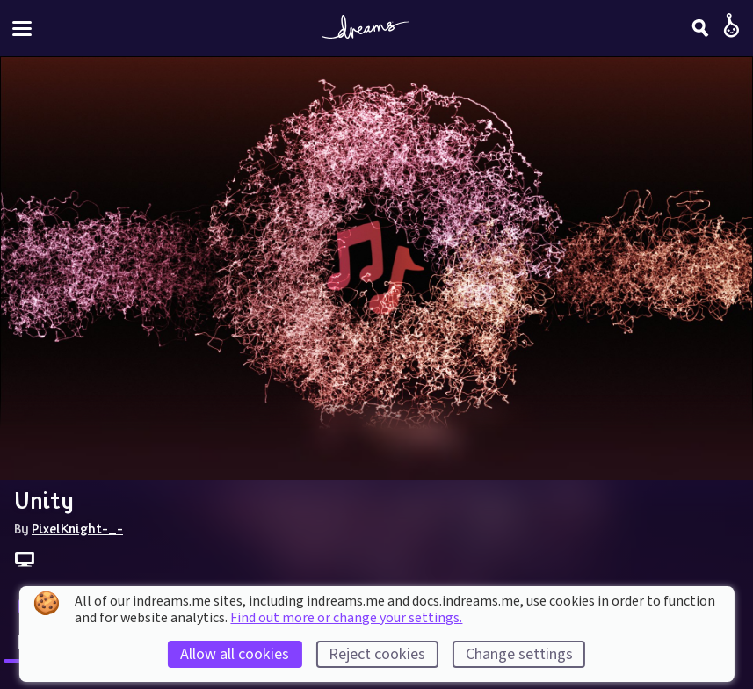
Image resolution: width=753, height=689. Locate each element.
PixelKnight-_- (77, 528)
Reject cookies (377, 654)
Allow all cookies (234, 654)
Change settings (519, 654)
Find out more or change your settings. (346, 618)
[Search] (700, 28)
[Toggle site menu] (22, 28)
